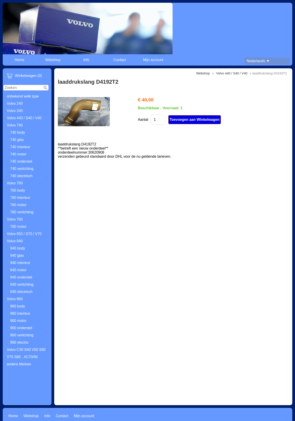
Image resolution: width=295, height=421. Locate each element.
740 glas (17, 140)
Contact (119, 60)
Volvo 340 (15, 111)
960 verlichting (21, 335)
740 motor (18, 154)
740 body (17, 132)
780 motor (18, 226)
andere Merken (19, 364)
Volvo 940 (15, 241)
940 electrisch (21, 292)
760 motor (18, 205)
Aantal (143, 119)
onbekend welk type (23, 96)
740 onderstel (21, 161)
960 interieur (20, 313)
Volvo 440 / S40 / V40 (24, 118)
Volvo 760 (15, 183)
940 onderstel (21, 277)
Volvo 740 (15, 125)
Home (19, 60)
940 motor (18, 270)
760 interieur (20, 198)
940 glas (17, 255)
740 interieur (20, 147)
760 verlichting (21, 212)
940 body (17, 248)
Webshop (52, 60)
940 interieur (20, 263)
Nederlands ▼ (258, 61)
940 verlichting (21, 284)
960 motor (18, 321)
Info (86, 60)
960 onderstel (21, 328)
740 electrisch (21, 176)
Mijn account (153, 60)
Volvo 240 (15, 103)
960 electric (19, 342)
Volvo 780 (15, 219)
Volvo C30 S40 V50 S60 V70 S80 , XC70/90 (26, 353)
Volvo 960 (15, 299)
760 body (17, 190)
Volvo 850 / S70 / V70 (24, 234)
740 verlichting (21, 169)
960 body (17, 306)
